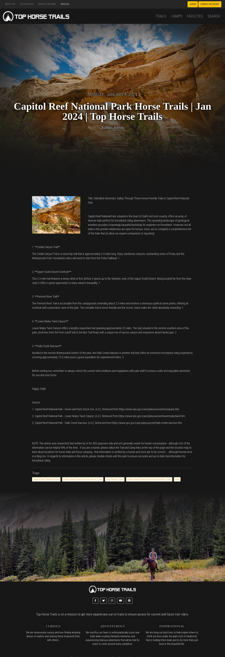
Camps (176, 16)
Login (193, 4)
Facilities (195, 16)
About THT (10, 4)
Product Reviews (47, 4)
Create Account (209, 4)
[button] (95, 601)
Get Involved (26, 4)
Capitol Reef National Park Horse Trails (82, 479)
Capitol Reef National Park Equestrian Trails (149, 479)
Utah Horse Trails (115, 479)
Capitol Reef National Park (46, 479)
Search (214, 16)
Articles (65, 4)
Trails (160, 16)
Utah (177, 479)
